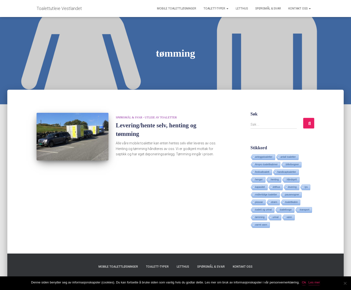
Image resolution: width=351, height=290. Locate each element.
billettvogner (292, 164)
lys (306, 187)
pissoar (259, 202)
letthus (276, 187)
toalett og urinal (263, 209)
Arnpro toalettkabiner (266, 164)
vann (289, 217)
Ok (304, 282)
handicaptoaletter (286, 172)
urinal (275, 217)
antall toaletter (288, 157)
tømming (260, 217)
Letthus (242, 8)
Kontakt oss (299, 8)
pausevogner (292, 194)
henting (275, 179)
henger (259, 179)
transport (304, 209)
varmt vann (261, 224)
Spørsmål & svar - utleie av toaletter (146, 117)
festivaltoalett (262, 172)
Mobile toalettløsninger (176, 8)
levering (292, 187)
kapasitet (260, 187)
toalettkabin (291, 202)
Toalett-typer (216, 8)
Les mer (314, 282)
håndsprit (292, 179)
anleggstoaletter (264, 157)
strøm (274, 202)
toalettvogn (286, 209)
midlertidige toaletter (266, 194)
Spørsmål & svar (268, 8)
